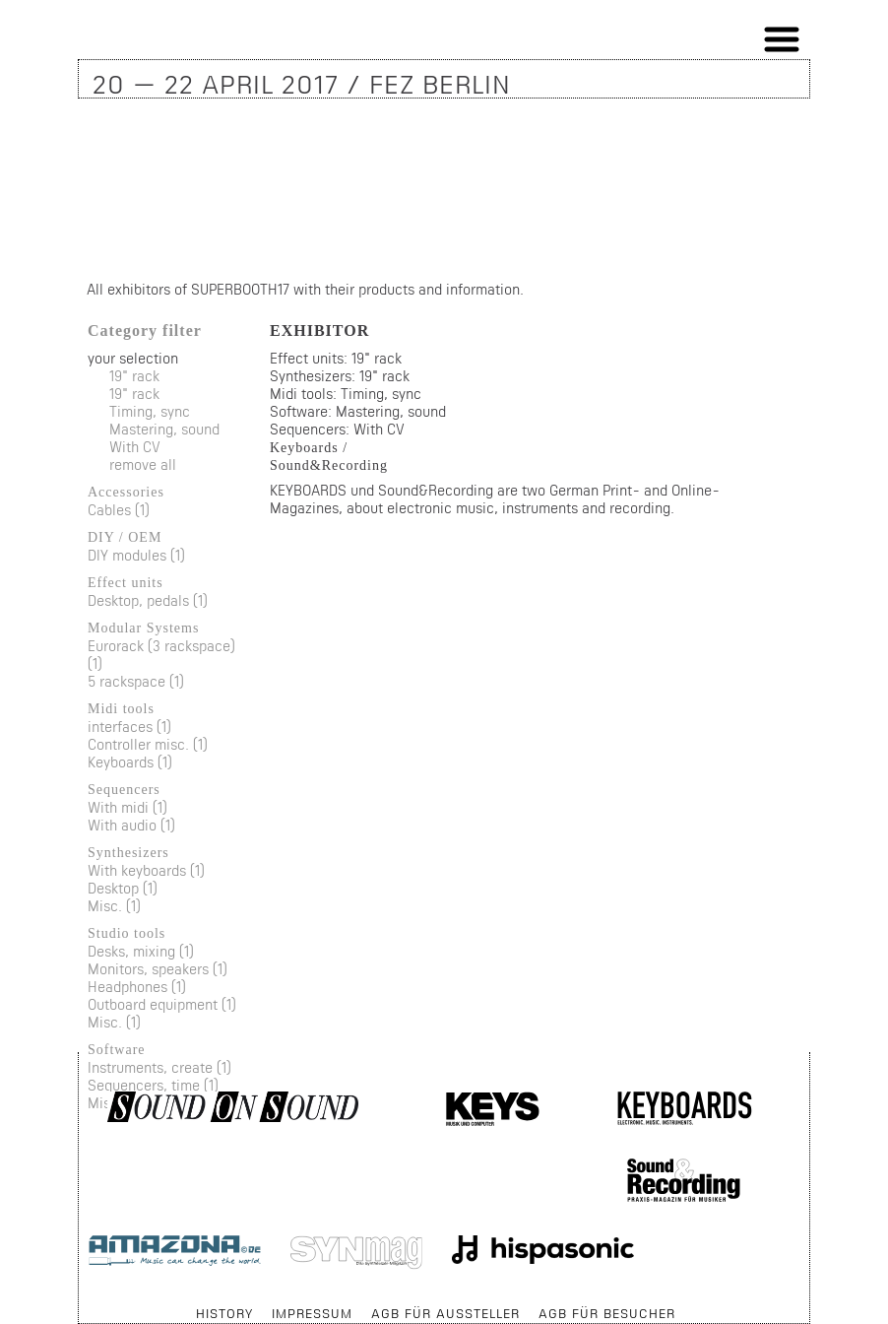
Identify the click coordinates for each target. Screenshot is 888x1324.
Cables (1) (119, 509)
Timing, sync (149, 411)
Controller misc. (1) (148, 744)
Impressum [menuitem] (312, 1313)
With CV (134, 446)
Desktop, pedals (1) (148, 600)
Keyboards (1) (130, 762)
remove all (142, 464)
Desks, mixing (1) (141, 951)
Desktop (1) (123, 888)
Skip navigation (79, 1303)
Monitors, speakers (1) (157, 968)
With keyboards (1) (146, 870)
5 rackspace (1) (136, 681)
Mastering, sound (164, 429)
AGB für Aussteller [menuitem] (445, 1313)
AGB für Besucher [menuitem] (607, 1313)
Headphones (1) (137, 986)
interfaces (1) (129, 726)
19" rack (134, 375)
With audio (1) (131, 825)
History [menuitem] (224, 1313)
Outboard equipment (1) (162, 1004)
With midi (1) (127, 807)
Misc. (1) (114, 905)
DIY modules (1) (136, 555)
